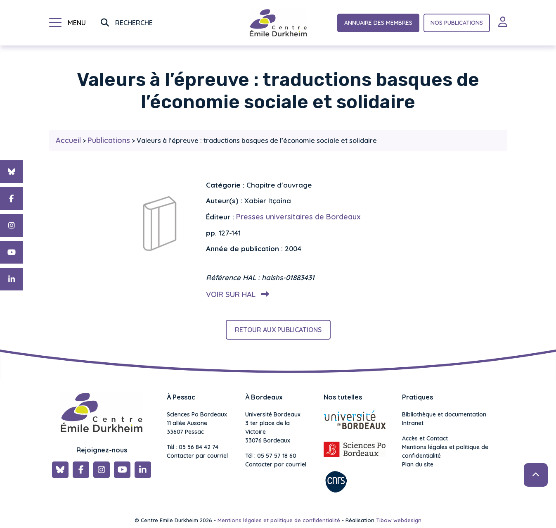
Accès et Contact (425, 438)
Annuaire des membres (378, 22)
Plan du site (417, 464)
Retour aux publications (278, 330)
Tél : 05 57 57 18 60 (270, 455)
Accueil (68, 140)
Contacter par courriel (197, 455)
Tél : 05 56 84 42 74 (192, 447)
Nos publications (457, 22)
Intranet (413, 423)
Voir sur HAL (236, 294)
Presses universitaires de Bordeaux (298, 216)
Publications (109, 140)
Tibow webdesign (398, 520)
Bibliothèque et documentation (444, 414)
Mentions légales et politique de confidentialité (445, 451)
